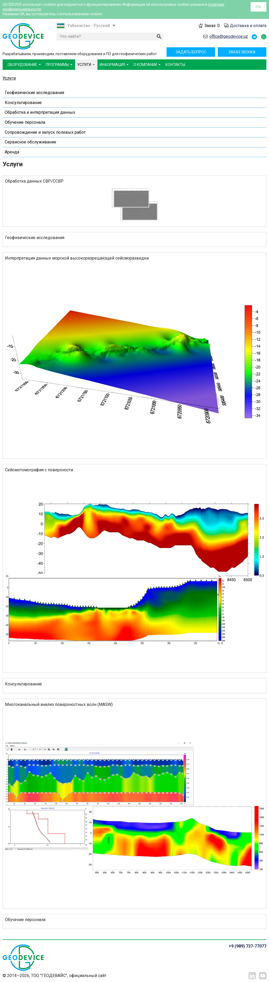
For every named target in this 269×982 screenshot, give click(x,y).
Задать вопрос (191, 52)
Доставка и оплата (248, 25)
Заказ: (212, 25)
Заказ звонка (242, 52)
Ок (258, 6)
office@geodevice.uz (228, 36)
